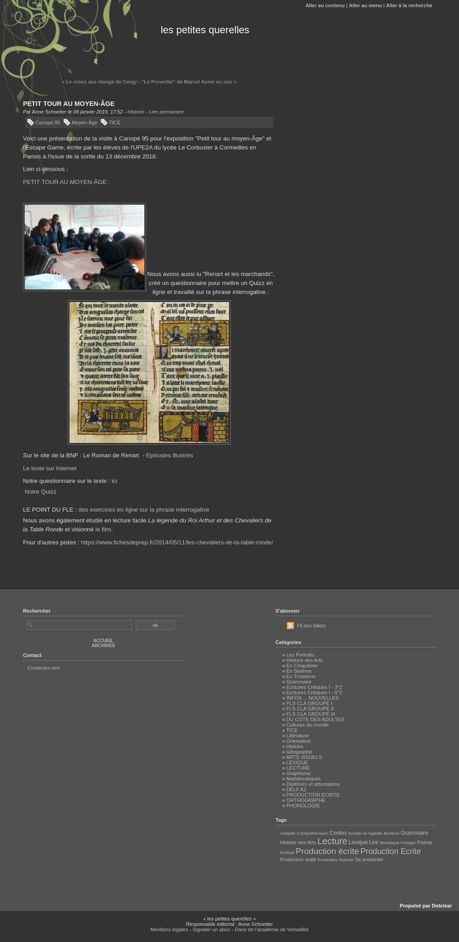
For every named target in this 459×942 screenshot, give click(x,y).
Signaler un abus (211, 929)
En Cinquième (302, 665)
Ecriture (391, 833)
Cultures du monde (307, 724)
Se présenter (369, 859)
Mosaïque (389, 842)
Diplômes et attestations (313, 784)
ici (114, 481)
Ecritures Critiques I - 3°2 (314, 687)
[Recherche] (79, 625)
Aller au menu (365, 5)
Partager (408, 843)
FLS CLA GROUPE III (310, 714)
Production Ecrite (390, 851)
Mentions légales (169, 929)
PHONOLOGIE (303, 805)
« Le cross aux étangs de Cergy (99, 81)
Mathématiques (303, 778)
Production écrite (327, 851)
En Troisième (301, 676)
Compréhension (312, 833)
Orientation (298, 741)
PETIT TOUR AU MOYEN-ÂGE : (66, 182)
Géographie (299, 751)
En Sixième (299, 671)
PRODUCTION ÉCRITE (313, 794)
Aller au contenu (325, 5)
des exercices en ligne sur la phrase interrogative (143, 509)
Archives (103, 645)
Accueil (103, 640)
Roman (346, 859)
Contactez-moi (43, 667)
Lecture (332, 841)
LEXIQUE (297, 762)
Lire (373, 842)
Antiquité (287, 833)
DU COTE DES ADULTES (315, 719)
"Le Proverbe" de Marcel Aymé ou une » (189, 81)
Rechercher (37, 610)
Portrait (287, 852)
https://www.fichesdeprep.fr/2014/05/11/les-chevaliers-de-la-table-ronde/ (177, 542)
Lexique (358, 842)
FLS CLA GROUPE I (309, 703)
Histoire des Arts (304, 660)
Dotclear (442, 905)
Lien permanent (166, 111)
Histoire (135, 111)
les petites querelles (204, 29)
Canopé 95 (47, 122)
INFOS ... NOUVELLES (312, 698)
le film (103, 529)
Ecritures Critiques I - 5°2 (314, 692)
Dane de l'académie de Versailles (271, 929)
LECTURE (298, 768)
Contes (338, 833)
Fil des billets (311, 625)
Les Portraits (300, 654)
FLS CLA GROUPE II (310, 708)
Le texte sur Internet (50, 468)
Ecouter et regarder (365, 833)
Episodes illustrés (169, 455)
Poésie (425, 842)
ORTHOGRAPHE (305, 800)
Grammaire (299, 681)
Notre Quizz (40, 491)
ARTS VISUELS (304, 757)
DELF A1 (296, 789)
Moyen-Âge (84, 122)
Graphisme (298, 773)
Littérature (297, 735)
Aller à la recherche (409, 5)
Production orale (298, 859)
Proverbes (327, 859)
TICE (114, 122)
